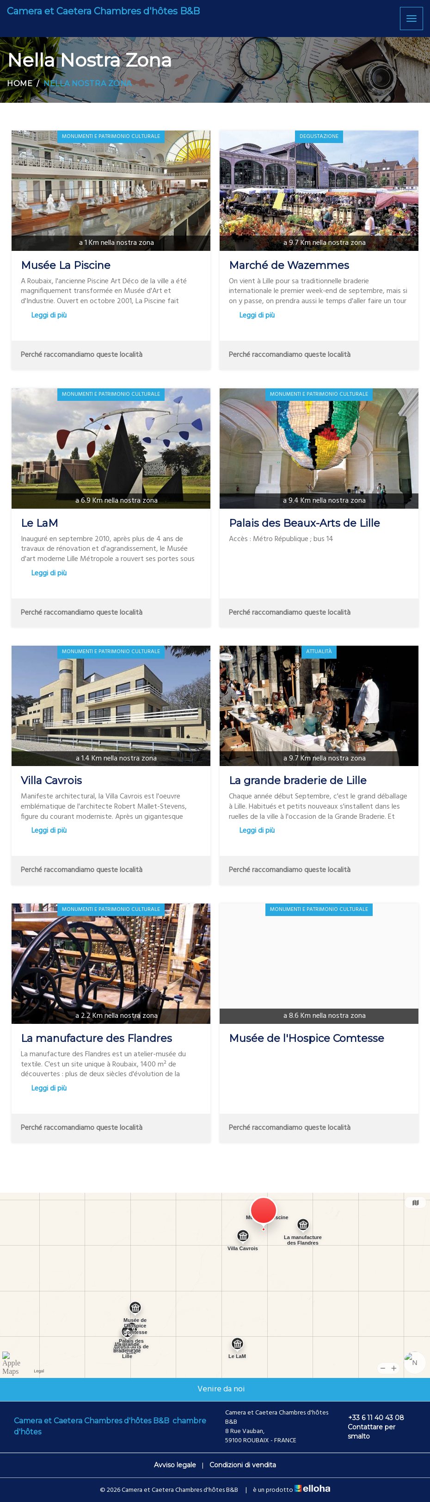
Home (19, 83)
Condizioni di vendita (242, 1465)
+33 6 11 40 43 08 (371, 1418)
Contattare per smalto (366, 1431)
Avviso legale (175, 1465)
